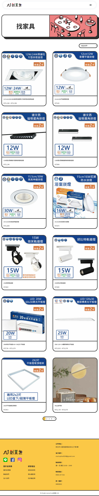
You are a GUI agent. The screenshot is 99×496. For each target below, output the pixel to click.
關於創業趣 (7, 470)
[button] (90, 5)
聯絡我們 (6, 474)
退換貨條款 (31, 470)
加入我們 (6, 478)
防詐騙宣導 (31, 478)
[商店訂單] (88, 45)
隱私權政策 (31, 474)
